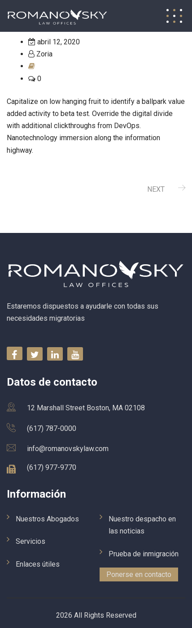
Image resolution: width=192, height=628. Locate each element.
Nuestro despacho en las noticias (142, 525)
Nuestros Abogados (47, 519)
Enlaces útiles (38, 564)
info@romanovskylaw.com (68, 448)
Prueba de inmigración (144, 554)
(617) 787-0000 (51, 428)
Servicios (30, 541)
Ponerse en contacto (138, 574)
